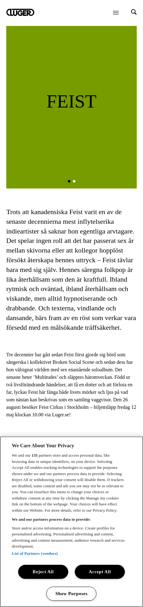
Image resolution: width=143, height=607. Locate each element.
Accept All (100, 571)
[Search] (134, 12)
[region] (71, 521)
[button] (69, 181)
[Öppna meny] (116, 12)
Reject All (43, 571)
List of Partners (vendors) (35, 553)
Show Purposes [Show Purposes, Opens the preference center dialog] (71, 593)
